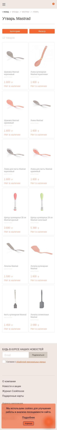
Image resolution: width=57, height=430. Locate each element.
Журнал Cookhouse (13, 391)
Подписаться (38, 355)
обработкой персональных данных (31, 362)
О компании (9, 381)
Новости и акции (11, 386)
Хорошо (28, 423)
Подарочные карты (13, 396)
